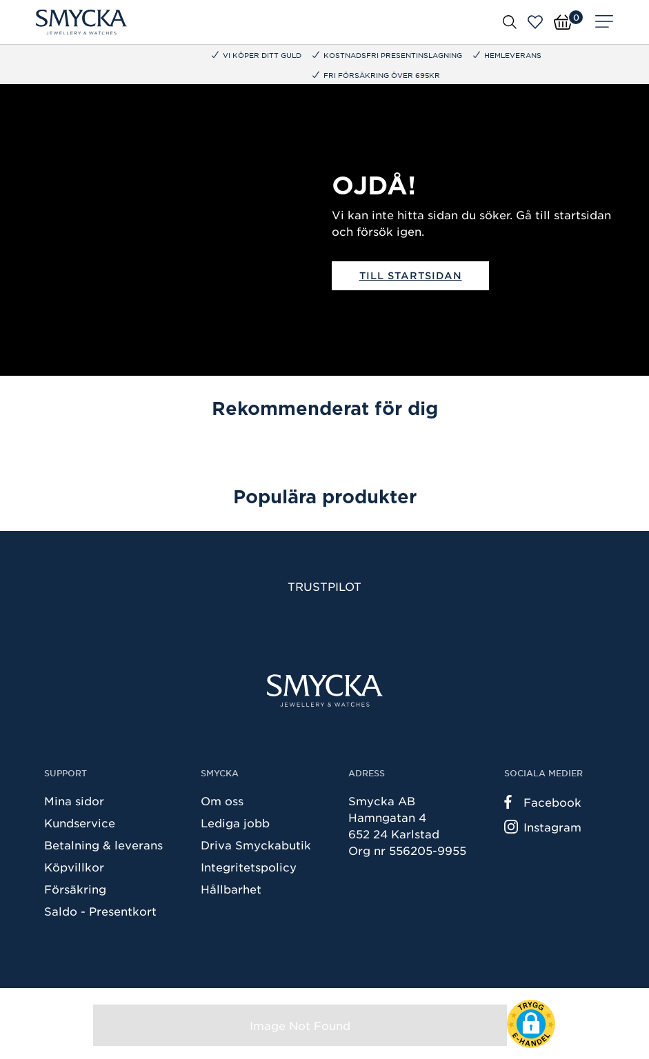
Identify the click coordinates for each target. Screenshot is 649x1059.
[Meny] (604, 22)
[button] (531, 1024)
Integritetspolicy (249, 867)
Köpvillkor (74, 867)
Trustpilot (324, 586)
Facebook (542, 802)
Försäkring (75, 889)
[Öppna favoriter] (535, 22)
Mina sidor (74, 800)
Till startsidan (410, 275)
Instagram (542, 827)
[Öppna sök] (510, 21)
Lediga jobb (235, 822)
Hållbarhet (231, 889)
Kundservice (79, 822)
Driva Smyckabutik (256, 844)
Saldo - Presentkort (100, 911)
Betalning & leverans (103, 844)
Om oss (222, 800)
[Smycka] (81, 22)
